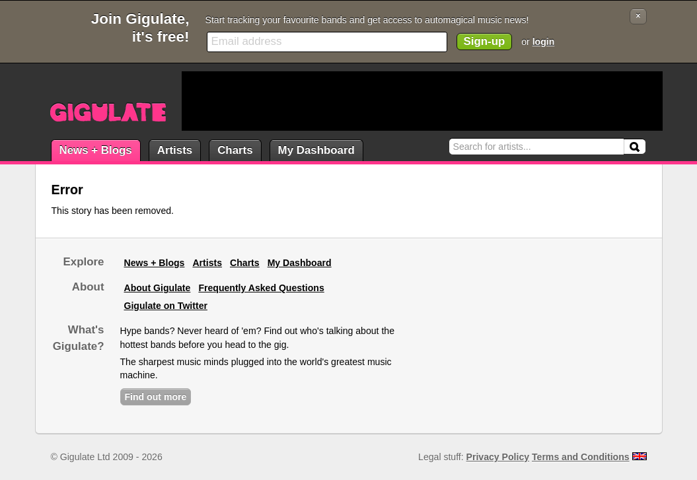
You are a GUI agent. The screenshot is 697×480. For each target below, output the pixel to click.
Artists (174, 150)
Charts (234, 150)
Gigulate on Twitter (165, 305)
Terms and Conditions (581, 457)
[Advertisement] (422, 101)
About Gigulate (157, 288)
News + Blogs (95, 150)
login (543, 41)
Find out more (156, 397)
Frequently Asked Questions (261, 288)
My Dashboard (316, 150)
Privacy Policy (497, 457)
